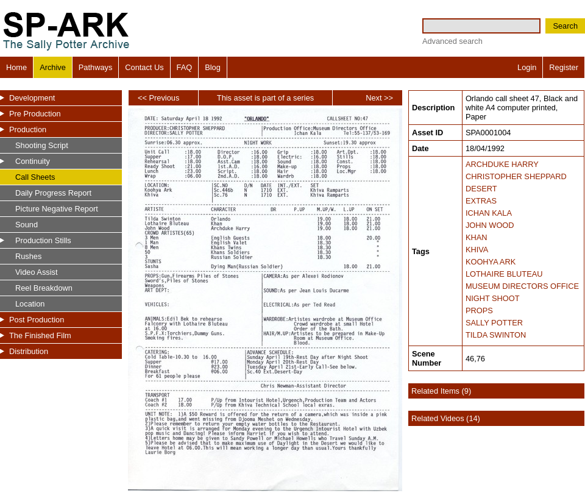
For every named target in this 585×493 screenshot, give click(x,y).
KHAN (477, 237)
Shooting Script (41, 145)
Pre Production (35, 113)
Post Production (36, 319)
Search (565, 25)
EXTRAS (481, 200)
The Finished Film (40, 335)
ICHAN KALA (489, 213)
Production (27, 129)
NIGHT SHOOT (493, 298)
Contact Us (144, 67)
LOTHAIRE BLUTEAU (504, 273)
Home (16, 67)
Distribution (28, 351)
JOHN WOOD (490, 225)
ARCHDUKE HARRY (502, 164)
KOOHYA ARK (491, 261)
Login (526, 67)
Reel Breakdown (44, 288)
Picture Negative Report (56, 208)
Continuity (32, 161)
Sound (26, 224)
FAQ (185, 67)
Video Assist (36, 272)
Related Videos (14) (445, 418)
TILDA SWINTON (496, 334)
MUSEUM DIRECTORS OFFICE (522, 286)
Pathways (95, 67)
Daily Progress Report (53, 192)
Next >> (379, 97)
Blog (213, 67)
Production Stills (43, 240)
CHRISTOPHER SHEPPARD (516, 176)
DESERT (481, 188)
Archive (53, 67)
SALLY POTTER (494, 322)
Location (29, 303)
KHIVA (477, 249)
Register (563, 67)
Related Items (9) (441, 390)
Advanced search (452, 41)
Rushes (28, 256)
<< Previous (158, 97)
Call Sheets (35, 177)
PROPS (479, 310)
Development (32, 97)
